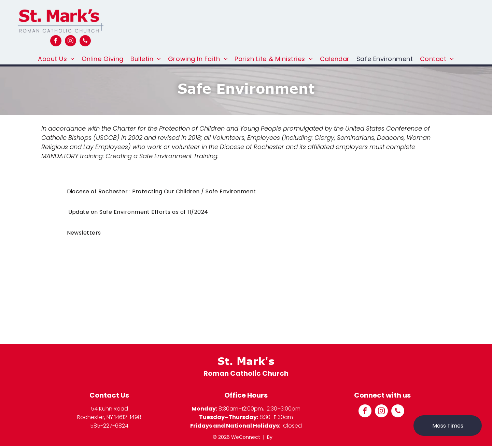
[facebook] (55, 41)
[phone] (85, 41)
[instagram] (70, 41)
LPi (277, 437)
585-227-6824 (109, 426)
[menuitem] (56, 59)
